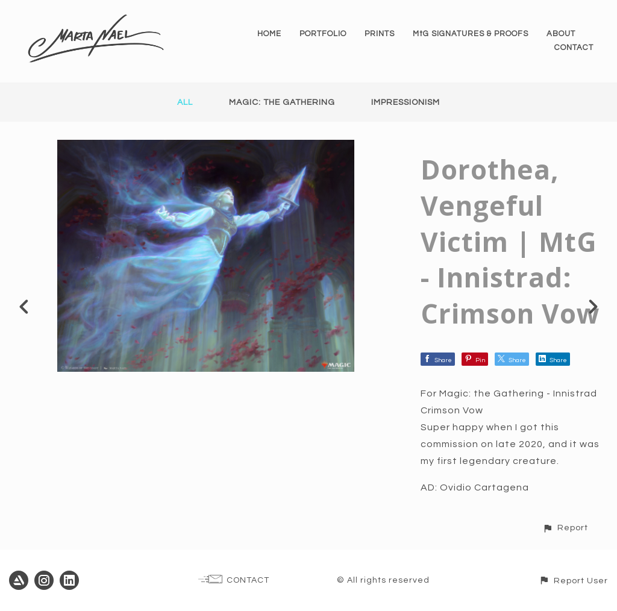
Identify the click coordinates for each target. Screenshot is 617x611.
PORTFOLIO (322, 34)
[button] (565, 527)
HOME (269, 34)
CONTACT (574, 47)
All (185, 102)
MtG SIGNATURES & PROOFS (470, 34)
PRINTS (380, 34)
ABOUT (561, 34)
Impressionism (405, 102)
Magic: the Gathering (282, 102)
